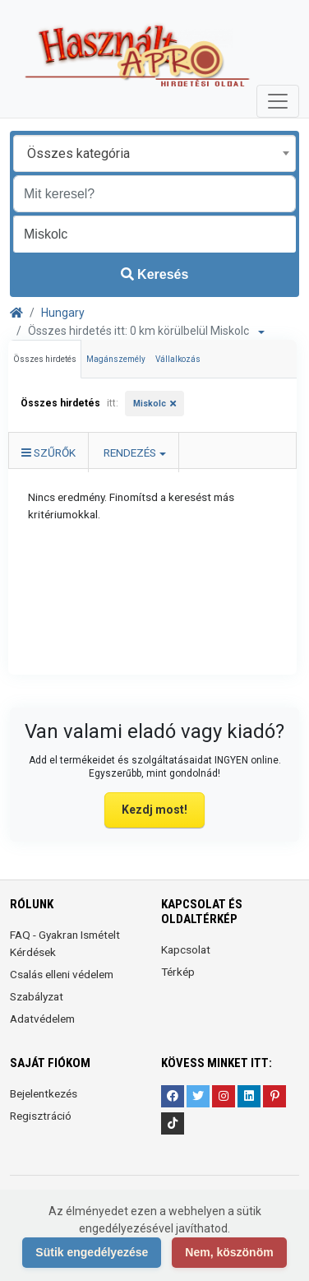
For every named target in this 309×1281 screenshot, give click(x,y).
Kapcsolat (185, 949)
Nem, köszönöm (229, 1252)
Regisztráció (40, 1115)
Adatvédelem (42, 1018)
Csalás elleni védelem (61, 974)
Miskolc (149, 403)
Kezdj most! (154, 809)
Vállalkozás (178, 359)
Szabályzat (36, 996)
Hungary (63, 312)
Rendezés (130, 452)
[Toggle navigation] (277, 101)
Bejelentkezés (43, 1093)
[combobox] (154, 153)
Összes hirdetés (44, 359)
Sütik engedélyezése (91, 1252)
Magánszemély (115, 359)
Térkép (178, 971)
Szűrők (48, 452)
